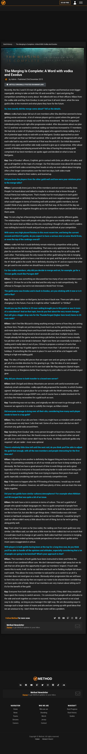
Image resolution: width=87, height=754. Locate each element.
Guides (72, 716)
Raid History (7, 44)
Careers (15, 723)
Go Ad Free (65, 2)
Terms (37, 739)
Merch (44, 716)
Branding (44, 713)
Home (15, 709)
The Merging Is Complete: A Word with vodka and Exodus (36, 44)
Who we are (44, 709)
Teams (15, 716)
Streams (15, 720)
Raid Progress (72, 709)
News (15, 713)
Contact (44, 723)
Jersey (43, 720)
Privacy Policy (47, 739)
